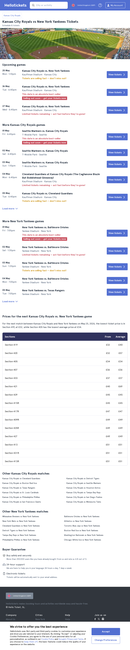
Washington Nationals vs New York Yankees (83, 535)
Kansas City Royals (12, 15)
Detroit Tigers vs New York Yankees (18, 530)
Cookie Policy (47, 639)
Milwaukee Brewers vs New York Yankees (20, 516)
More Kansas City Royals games (23, 125)
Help (67, 619)
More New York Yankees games (23, 221)
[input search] (49, 5)
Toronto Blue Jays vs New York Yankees (82, 526)
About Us (10, 619)
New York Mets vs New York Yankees (18, 521)
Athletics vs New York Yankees (78, 521)
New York (40, 619)
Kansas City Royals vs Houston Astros (83, 488)
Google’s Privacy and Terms (70, 639)
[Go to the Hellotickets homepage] (16, 5)
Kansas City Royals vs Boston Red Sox (19, 483)
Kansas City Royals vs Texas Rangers (18, 488)
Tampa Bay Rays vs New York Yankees (19, 535)
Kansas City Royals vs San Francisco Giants (21, 502)
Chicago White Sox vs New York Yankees (82, 540)
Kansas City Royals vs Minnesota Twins (83, 502)
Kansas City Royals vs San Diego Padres (84, 497)
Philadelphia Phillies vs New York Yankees (20, 540)
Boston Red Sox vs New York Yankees (81, 530)
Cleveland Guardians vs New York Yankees (21, 526)
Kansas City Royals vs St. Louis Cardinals (20, 492)
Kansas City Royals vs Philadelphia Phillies (21, 497)
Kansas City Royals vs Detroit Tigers (82, 478)
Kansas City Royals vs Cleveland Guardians (21, 478)
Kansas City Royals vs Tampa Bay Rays (83, 492)
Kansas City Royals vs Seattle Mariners (83, 483)
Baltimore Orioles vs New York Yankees (81, 516)
